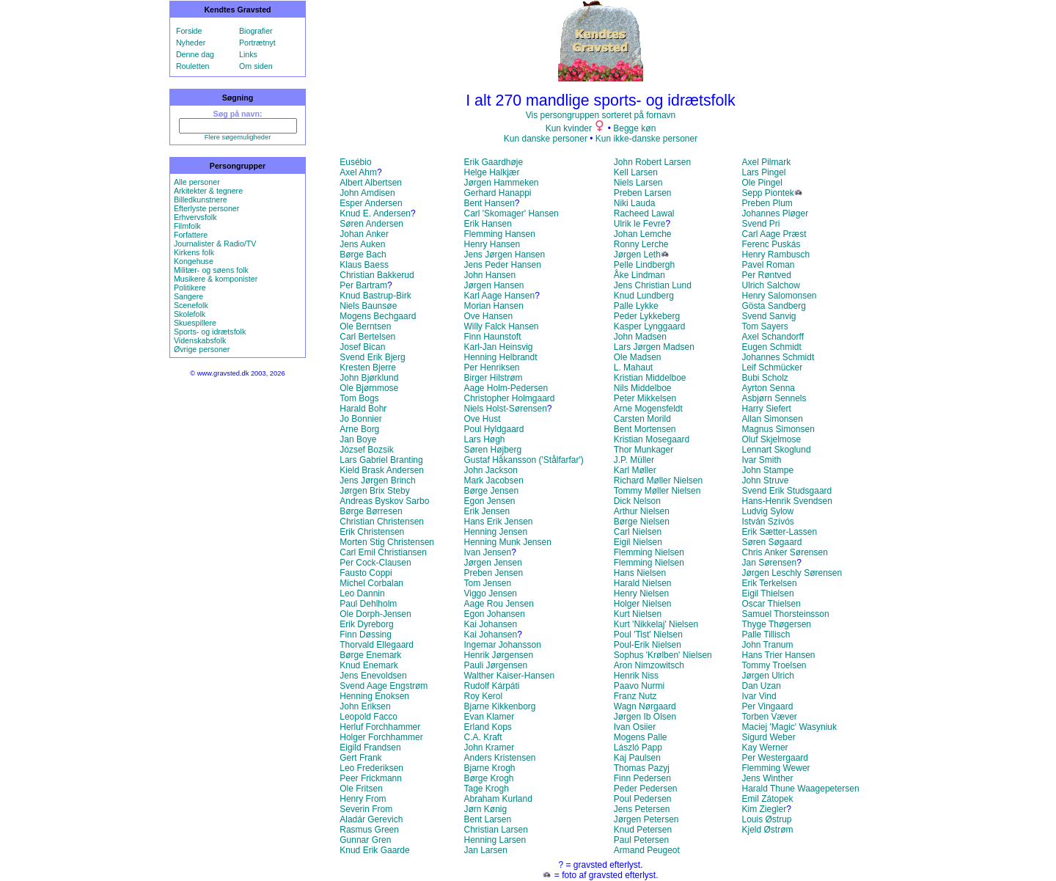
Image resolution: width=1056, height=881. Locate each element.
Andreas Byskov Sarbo (384, 501)
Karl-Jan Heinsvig (497, 347)
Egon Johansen (493, 614)
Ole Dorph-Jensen (375, 614)
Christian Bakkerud (377, 275)
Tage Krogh (485, 788)
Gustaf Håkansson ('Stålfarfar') (523, 460)
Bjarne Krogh (489, 768)
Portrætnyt (257, 42)
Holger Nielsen (643, 604)
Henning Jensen (495, 532)
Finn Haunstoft (492, 337)
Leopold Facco (368, 717)
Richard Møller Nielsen (658, 480)
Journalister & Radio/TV (215, 243)
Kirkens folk (194, 252)
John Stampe (767, 470)
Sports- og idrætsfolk (210, 331)
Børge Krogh (488, 778)
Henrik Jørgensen (498, 655)
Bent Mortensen (645, 429)
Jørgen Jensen (492, 563)
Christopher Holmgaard (508, 398)
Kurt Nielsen (637, 614)
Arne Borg (359, 429)
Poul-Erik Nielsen (647, 645)
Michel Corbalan (371, 583)
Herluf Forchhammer (380, 727)
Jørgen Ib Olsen (645, 717)
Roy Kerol (482, 696)
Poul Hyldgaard (493, 429)
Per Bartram (363, 285)
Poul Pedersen (643, 799)
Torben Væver (768, 717)
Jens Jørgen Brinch (377, 480)
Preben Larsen (643, 193)
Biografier (256, 30)
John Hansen (489, 275)
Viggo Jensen (490, 593)
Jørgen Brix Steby (374, 491)
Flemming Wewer (775, 768)
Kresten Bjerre (368, 367)
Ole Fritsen (361, 788)
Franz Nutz (635, 696)
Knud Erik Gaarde (374, 850)
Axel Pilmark (766, 162)
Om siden (256, 66)
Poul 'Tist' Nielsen (648, 634)
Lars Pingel (763, 172)
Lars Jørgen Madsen (654, 347)
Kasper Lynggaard (650, 326)
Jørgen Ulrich (767, 675)
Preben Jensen (493, 573)
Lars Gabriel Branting (381, 460)
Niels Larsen (638, 183)
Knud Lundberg (644, 295)
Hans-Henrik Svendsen (786, 501)
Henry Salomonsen (778, 295)
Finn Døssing (366, 634)
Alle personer (197, 182)
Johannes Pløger (774, 213)
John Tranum (767, 645)
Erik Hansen (487, 224)
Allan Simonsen (771, 419)
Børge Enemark (370, 655)
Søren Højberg (492, 450)
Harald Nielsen (643, 583)
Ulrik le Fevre (640, 224)
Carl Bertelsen (367, 337)
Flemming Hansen (499, 234)
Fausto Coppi (366, 573)
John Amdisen (367, 193)
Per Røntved (766, 275)
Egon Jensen (489, 501)
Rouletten (193, 66)
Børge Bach (363, 254)
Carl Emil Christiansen (383, 552)
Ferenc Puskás (770, 244)
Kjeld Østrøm (767, 830)
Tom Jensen (487, 583)
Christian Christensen (382, 521)
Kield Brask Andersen (382, 470)
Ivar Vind (758, 696)
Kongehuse (193, 261)
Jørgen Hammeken (500, 183)
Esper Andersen (371, 203)
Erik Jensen (486, 511)
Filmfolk (187, 226)
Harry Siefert (766, 408)
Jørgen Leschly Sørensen (791, 573)
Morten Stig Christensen (387, 542)
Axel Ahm (358, 172)
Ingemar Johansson (501, 645)
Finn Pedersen (642, 778)
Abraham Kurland (497, 799)
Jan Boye (358, 439)
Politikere (190, 287)
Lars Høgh (484, 439)
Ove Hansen (488, 316)
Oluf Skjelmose (771, 439)
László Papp (638, 747)
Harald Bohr (363, 408)
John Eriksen (365, 706)
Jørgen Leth (637, 254)
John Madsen (640, 337)
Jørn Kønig (485, 809)
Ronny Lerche (641, 244)
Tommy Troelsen (773, 665)
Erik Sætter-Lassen (779, 532)
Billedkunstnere (200, 199)
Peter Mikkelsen (645, 398)
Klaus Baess (364, 265)
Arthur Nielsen (642, 511)
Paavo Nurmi (639, 686)
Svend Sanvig (768, 316)
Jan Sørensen (768, 563)
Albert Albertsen (371, 183)
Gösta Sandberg (773, 306)
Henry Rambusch (775, 254)
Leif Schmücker (771, 367)
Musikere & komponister (215, 278)
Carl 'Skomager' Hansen (510, 213)
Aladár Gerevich (371, 819)
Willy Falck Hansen (500, 326)
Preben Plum (766, 203)
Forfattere (191, 234)
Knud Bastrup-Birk (375, 295)
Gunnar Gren (365, 840)
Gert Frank (360, 758)
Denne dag (195, 54)
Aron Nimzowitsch (649, 665)
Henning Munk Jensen (507, 542)
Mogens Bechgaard (378, 316)
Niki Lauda (635, 203)
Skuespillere (195, 322)
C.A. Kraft (482, 737)
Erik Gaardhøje (493, 162)
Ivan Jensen (487, 552)
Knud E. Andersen (375, 213)
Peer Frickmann (371, 778)
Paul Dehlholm (368, 604)
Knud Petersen (643, 830)
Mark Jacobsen (493, 480)
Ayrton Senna (768, 388)
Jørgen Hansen (493, 285)
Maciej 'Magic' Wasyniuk (789, 727)
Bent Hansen (488, 203)
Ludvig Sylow (767, 511)
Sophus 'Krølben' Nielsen (663, 655)
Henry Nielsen (641, 593)
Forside (189, 30)
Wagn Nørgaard (645, 706)
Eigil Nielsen (638, 542)
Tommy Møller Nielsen (657, 491)
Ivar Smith (761, 460)
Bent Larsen (487, 819)
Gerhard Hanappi (497, 193)
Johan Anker (364, 234)
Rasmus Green (369, 830)
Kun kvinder (569, 128)
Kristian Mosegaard (651, 439)
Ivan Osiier (635, 727)
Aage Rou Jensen (498, 604)
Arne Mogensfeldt (648, 408)
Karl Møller (635, 470)
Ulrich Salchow (770, 285)
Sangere (188, 296)
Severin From (366, 809)
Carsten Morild (642, 419)
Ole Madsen (637, 357)
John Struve (764, 480)
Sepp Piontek (767, 193)
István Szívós (767, 521)
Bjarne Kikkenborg (499, 706)
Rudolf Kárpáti (491, 686)
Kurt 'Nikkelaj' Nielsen (656, 624)
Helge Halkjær (491, 172)
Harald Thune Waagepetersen (800, 788)
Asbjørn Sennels (773, 398)
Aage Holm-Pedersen (505, 388)
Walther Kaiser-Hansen (508, 675)
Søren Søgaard (771, 542)
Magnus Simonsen (777, 429)
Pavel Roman (767, 265)
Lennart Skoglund (775, 450)
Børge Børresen (371, 511)
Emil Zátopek (767, 799)
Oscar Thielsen (770, 604)
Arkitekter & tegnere (208, 190)
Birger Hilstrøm (492, 378)
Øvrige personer (202, 349)
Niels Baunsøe (368, 306)
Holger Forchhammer (381, 737)
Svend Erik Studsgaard (786, 491)
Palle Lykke (636, 306)
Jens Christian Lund (653, 285)
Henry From (363, 799)
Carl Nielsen (637, 532)
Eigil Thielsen (767, 593)
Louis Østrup (766, 819)
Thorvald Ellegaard (377, 645)
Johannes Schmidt (777, 357)
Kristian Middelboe (650, 378)
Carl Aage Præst (773, 234)
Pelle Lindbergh (644, 265)
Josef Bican (362, 347)
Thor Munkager (643, 450)
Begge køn (634, 128)
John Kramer (488, 747)
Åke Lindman (639, 275)
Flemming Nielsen (649, 552)
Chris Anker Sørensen (784, 552)
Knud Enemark (368, 665)
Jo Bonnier (360, 419)
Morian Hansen (493, 306)
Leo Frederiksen (371, 768)
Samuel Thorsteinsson (785, 614)
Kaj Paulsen (637, 758)
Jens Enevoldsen (373, 675)
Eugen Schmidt (771, 347)
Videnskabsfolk (200, 340)
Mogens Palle (640, 737)
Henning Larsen (494, 840)
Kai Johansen (490, 624)
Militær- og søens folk (211, 270)
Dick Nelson (637, 501)
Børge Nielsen (642, 521)
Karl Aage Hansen (499, 295)
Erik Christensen (372, 532)
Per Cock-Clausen (375, 563)
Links (248, 54)
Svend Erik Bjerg (372, 357)
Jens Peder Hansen (501, 265)
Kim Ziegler (763, 809)
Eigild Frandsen (370, 747)
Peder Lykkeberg (647, 316)
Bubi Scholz (764, 378)
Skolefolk (189, 314)
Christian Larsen (495, 830)
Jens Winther (767, 778)
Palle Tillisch (765, 634)
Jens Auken (362, 244)
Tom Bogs (359, 398)
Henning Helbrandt (500, 357)
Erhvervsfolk (195, 217)
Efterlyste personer (206, 208)
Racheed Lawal (644, 213)
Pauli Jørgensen (495, 665)
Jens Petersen (642, 809)
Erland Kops (487, 727)
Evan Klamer (488, 717)
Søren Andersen (371, 224)
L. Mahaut (633, 367)
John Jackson (490, 470)
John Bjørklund (369, 378)
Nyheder (190, 42)
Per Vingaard (767, 706)
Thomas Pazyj (642, 768)
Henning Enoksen (374, 696)
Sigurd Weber (768, 737)
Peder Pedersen (646, 788)
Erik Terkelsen (768, 583)
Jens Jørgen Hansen (504, 254)
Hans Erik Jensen (497, 521)
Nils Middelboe (643, 388)
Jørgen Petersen (646, 819)
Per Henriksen (491, 367)
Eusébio (355, 162)
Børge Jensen (490, 491)
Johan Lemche (643, 234)
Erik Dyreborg (366, 624)
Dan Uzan (760, 686)
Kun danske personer (545, 139)
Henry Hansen (491, 244)
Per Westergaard (774, 758)
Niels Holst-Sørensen (504, 408)
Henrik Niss (636, 675)
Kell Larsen (636, 172)
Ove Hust (481, 419)
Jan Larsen (485, 850)
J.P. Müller (634, 460)
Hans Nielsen (640, 573)
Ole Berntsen (365, 326)
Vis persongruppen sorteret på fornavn (601, 115)
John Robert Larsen (652, 162)
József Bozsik (366, 450)
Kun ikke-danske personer (646, 139)
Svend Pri (760, 224)
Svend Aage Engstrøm (384, 686)
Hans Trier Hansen (778, 655)
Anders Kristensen (499, 758)
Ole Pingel (761, 183)
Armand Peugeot (647, 850)
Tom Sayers (764, 326)
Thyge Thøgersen (776, 624)
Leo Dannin (362, 593)
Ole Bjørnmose (369, 388)
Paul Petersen (641, 840)
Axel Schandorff (772, 337)
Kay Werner (764, 747)
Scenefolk (191, 305)
